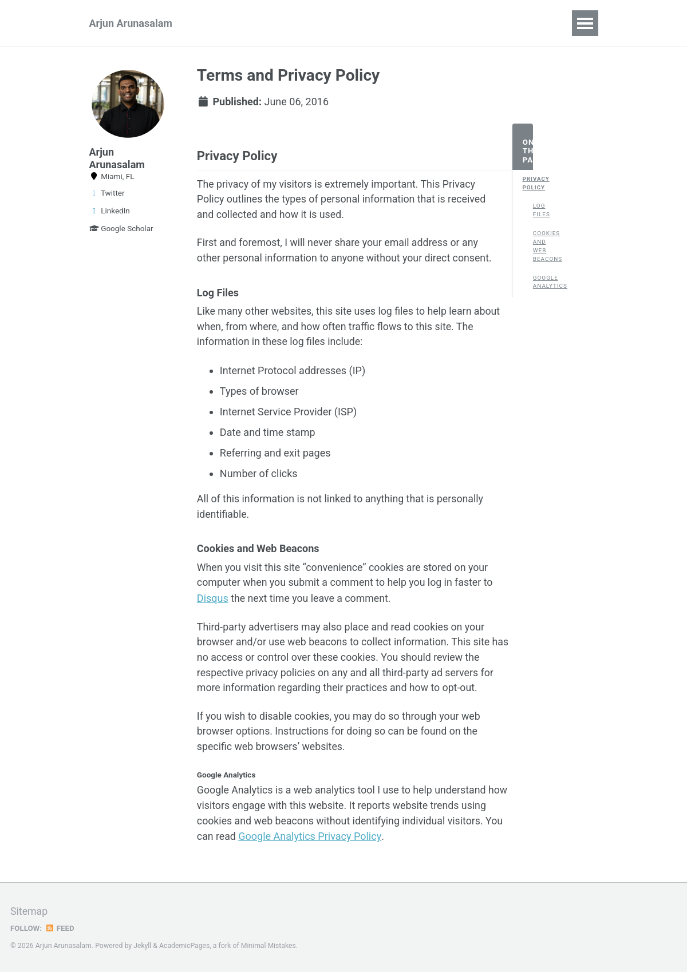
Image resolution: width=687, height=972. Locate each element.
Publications (305, 23)
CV (436, 23)
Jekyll (142, 946)
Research (235, 23)
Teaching (484, 23)
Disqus (212, 602)
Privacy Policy (528, 183)
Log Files (538, 211)
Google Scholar (121, 228)
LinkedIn (109, 210)
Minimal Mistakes (270, 946)
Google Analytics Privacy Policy (369, 843)
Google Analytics (538, 282)
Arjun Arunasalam (130, 23)
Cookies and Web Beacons (538, 247)
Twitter (107, 192)
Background (381, 23)
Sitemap (29, 912)
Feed (60, 928)
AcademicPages (185, 946)
